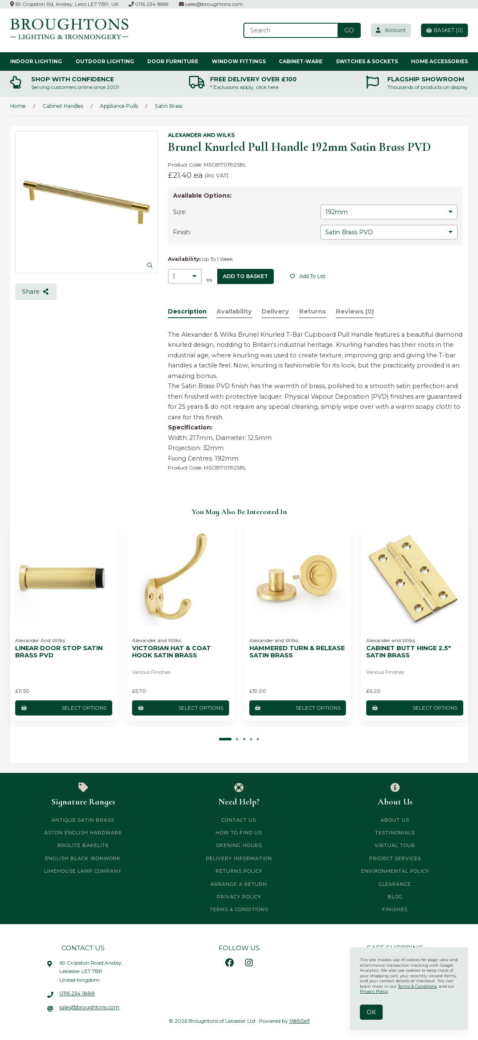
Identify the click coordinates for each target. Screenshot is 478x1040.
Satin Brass (166, 105)
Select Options (63, 707)
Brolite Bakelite (83, 845)
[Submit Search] (346, 30)
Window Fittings (239, 61)
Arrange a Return (239, 884)
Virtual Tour (395, 845)
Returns (313, 311)
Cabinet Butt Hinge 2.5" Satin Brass (408, 651)
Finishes (395, 909)
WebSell (299, 1020)
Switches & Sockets (367, 61)
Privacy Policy (239, 896)
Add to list (308, 276)
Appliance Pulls (117, 105)
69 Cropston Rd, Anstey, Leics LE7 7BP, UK (64, 4)
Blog (395, 896)
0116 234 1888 (149, 4)
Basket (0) (444, 30)
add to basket (245, 276)
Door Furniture (172, 61)
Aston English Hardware (83, 832)
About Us (395, 794)
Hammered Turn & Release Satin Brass (297, 651)
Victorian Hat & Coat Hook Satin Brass (171, 651)
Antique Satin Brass (82, 820)
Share (36, 291)
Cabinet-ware (300, 61)
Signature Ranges (83, 794)
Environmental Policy (395, 871)
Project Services (395, 858)
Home (17, 105)
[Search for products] (289, 30)
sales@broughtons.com (211, 4)
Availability (234, 311)
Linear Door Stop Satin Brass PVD (59, 651)
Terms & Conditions (239, 909)
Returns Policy (239, 871)
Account (389, 30)
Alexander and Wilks (201, 135)
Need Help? (239, 794)
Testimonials (395, 832)
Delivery (276, 311)
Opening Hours (239, 845)
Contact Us (238, 820)
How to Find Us (239, 832)
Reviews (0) (357, 311)
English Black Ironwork (83, 858)
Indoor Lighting (36, 61)
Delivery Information (239, 858)
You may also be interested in (239, 511)
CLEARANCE (395, 884)
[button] (225, 738)
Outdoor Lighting (105, 61)
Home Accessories (439, 61)
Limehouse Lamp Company (83, 871)
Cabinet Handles (61, 105)
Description (187, 311)
